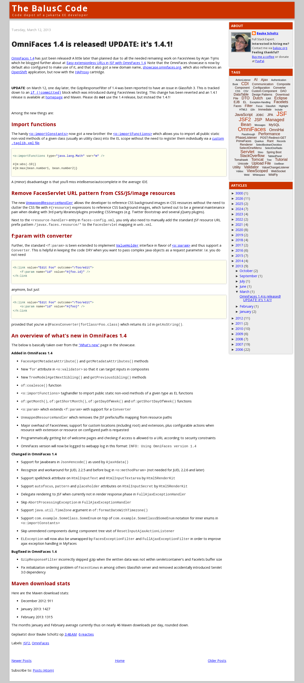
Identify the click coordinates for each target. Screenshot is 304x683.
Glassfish (271, 106)
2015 (239, 255)
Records (281, 141)
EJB (237, 102)
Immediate (264, 109)
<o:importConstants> (48, 133)
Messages (260, 125)
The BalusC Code (50, 8)
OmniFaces (40, 643)
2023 (239, 214)
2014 (239, 260)
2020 (239, 229)
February (246, 306)
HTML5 (243, 109)
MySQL (274, 125)
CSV (245, 91)
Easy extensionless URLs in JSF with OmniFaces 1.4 (106, 62)
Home (120, 660)
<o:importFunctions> (132, 133)
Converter (279, 87)
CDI (245, 83)
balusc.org (280, 48)
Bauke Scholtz (267, 33)
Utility (237, 167)
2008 (239, 339)
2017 (239, 245)
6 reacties (86, 634)
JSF (281, 114)
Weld (246, 175)
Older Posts (217, 660)
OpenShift (19, 72)
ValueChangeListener (275, 167)
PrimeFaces (243, 141)
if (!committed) (45, 92)
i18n (252, 109)
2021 (239, 224)
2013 (239, 266)
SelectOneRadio (273, 148)
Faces (238, 106)
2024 (239, 209)
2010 (239, 328)
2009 (239, 334)
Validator (251, 167)
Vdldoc (239, 171)
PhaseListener (246, 137)
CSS (237, 91)
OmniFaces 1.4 (22, 58)
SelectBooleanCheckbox (269, 144)
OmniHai (276, 130)
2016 (239, 250)
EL (245, 102)
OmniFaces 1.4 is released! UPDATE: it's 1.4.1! (92, 44)
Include (278, 109)
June (243, 286)
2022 (239, 219)
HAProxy (82, 72)
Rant (270, 141)
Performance (269, 134)
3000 (239, 193)
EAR (268, 98)
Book (235, 84)
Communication (262, 84)
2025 (239, 203)
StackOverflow (252, 156)
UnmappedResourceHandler (49, 202)
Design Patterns (262, 94)
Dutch (258, 98)
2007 (239, 344)
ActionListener (243, 80)
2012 (239, 318)
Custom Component (264, 91)
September (248, 276)
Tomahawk (241, 160)
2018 (239, 240)
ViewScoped (257, 171)
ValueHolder (127, 245)
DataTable (241, 94)
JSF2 (26, 643)
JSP (258, 119)
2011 (239, 323)
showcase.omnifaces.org (162, 67)
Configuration (261, 87)
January (245, 311)
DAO (283, 91)
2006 (239, 349)
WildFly (273, 174)
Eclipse (280, 98)
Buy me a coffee (263, 57)
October (246, 270)
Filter (249, 106)
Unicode (243, 163)
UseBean (279, 163)
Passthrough (248, 134)
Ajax (264, 80)
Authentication (278, 80)
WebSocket (278, 171)
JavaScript (244, 115)
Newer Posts (21, 660)
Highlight (283, 106)
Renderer (246, 144)
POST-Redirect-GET (273, 137)
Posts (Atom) (43, 670)
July (242, 281)
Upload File (261, 163)
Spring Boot (273, 152)
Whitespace (259, 175)
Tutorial (281, 159)
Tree (269, 160)
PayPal (259, 61)
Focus (259, 106)
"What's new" (89, 345)
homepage (54, 97)
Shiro (260, 152)
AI (255, 80)
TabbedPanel (275, 156)
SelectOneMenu (250, 148)
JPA (270, 115)
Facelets (281, 102)
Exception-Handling (260, 102)
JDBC (260, 115)
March (244, 291)
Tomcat (257, 159)
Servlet (247, 151)
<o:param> (181, 245)
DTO (245, 98)
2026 (239, 198)
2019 (239, 235)
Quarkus (259, 141)
